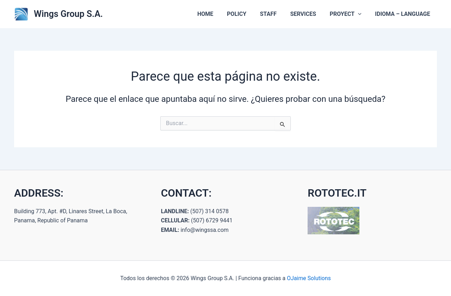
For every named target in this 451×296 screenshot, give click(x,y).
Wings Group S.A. (68, 14)
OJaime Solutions (309, 278)
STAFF (276, 14)
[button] (361, 14)
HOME (218, 14)
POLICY (247, 14)
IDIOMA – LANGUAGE (403, 14)
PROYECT (349, 14)
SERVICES (309, 14)
